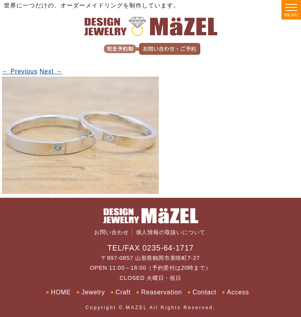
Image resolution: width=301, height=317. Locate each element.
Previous (20, 71)
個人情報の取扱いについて (171, 232)
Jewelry (93, 292)
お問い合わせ (111, 232)
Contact (204, 292)
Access (238, 292)
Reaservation (161, 292)
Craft (123, 292)
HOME (61, 292)
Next (51, 71)
